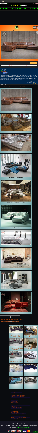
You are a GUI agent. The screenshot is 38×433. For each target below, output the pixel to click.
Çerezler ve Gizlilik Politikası (25, 427)
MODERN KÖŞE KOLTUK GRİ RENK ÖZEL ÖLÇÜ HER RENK (16, 344)
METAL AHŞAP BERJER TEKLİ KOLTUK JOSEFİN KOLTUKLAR (20, 397)
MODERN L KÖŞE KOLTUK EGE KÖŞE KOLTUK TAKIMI (30, 357)
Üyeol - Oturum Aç (35, 3)
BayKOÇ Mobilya (19, 0)
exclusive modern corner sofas (5, 319)
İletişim (21, 427)
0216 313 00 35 (15, 5)
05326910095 (23, 5)
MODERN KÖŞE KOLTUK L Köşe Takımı (16, 356)
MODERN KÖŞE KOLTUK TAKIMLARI (16, 392)
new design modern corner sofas (6, 321)
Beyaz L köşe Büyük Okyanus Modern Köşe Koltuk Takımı (16, 369)
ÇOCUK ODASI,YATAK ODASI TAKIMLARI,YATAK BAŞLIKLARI (20, 405)
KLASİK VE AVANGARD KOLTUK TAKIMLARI (17, 396)
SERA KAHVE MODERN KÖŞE (30, 343)
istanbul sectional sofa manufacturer (17, 319)
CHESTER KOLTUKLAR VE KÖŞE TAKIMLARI (18, 395)
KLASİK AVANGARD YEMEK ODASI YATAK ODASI (18, 413)
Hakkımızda (17, 427)
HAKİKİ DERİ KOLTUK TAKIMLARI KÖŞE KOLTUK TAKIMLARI (20, 417)
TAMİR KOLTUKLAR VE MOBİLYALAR (16, 407)
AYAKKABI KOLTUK (14, 406)
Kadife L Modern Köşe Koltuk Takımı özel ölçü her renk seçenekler (16, 331)
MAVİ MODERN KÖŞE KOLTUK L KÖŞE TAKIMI (16, 382)
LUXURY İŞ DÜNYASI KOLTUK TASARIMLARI (18, 416)
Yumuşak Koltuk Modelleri (14, 418)
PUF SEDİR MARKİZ (14, 401)
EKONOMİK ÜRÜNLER (14, 402)
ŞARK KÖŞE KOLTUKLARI (15, 412)
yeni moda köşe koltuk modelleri (16, 317)
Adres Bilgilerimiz (3, 71)
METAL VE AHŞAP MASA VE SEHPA (16, 408)
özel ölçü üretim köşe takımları (5, 317)
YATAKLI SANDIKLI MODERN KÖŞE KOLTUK (30, 331)
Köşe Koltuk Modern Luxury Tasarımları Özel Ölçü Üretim (15, 86)
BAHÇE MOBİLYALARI (14, 411)
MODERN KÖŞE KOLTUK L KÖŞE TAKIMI (30, 382)
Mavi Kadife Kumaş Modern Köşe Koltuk (30, 369)
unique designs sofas (15, 321)
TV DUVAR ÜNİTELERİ (14, 400)
